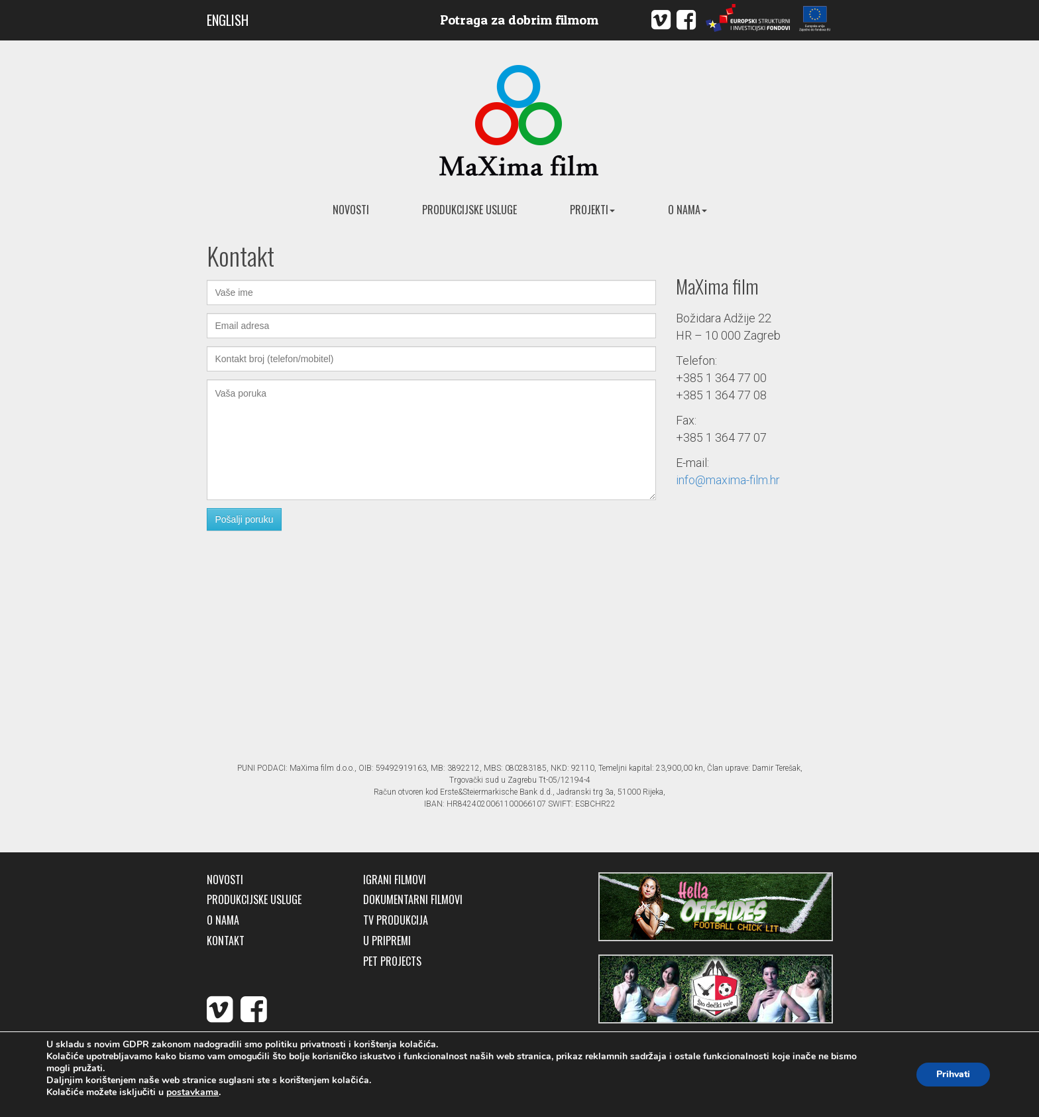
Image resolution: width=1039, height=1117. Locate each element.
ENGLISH (227, 20)
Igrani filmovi (394, 879)
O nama (687, 210)
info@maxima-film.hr (728, 480)
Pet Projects (392, 961)
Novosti (351, 210)
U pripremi (387, 941)
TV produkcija (395, 920)
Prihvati (953, 1074)
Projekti (592, 210)
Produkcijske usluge (469, 210)
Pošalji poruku (244, 519)
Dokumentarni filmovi (413, 899)
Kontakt (226, 941)
